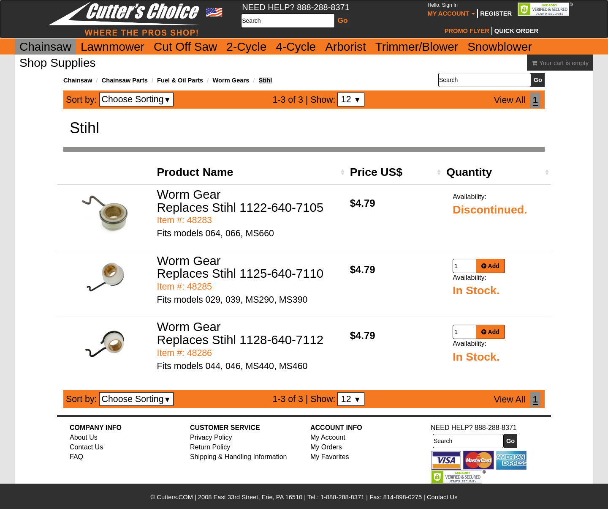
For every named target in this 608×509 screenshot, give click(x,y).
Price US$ (376, 172)
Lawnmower (112, 46)
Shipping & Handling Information (238, 456)
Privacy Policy (211, 437)
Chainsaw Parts (125, 80)
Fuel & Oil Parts (180, 80)
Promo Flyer (467, 30)
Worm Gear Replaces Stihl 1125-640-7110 (240, 267)
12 (351, 99)
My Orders (326, 447)
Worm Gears (230, 80)
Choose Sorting (136, 99)
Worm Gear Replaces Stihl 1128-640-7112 (240, 333)
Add (490, 266)
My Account (451, 9)
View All (509, 100)
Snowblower (499, 46)
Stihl (265, 80)
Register (496, 13)
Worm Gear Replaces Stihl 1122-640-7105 (240, 200)
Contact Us (86, 447)
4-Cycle (296, 46)
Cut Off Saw (185, 46)
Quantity (469, 172)
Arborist (345, 46)
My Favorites (329, 456)
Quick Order (516, 30)
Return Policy (210, 447)
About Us (84, 437)
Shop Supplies (57, 62)
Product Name (195, 172)
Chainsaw (45, 46)
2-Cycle (246, 46)
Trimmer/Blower (417, 46)
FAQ (76, 456)
